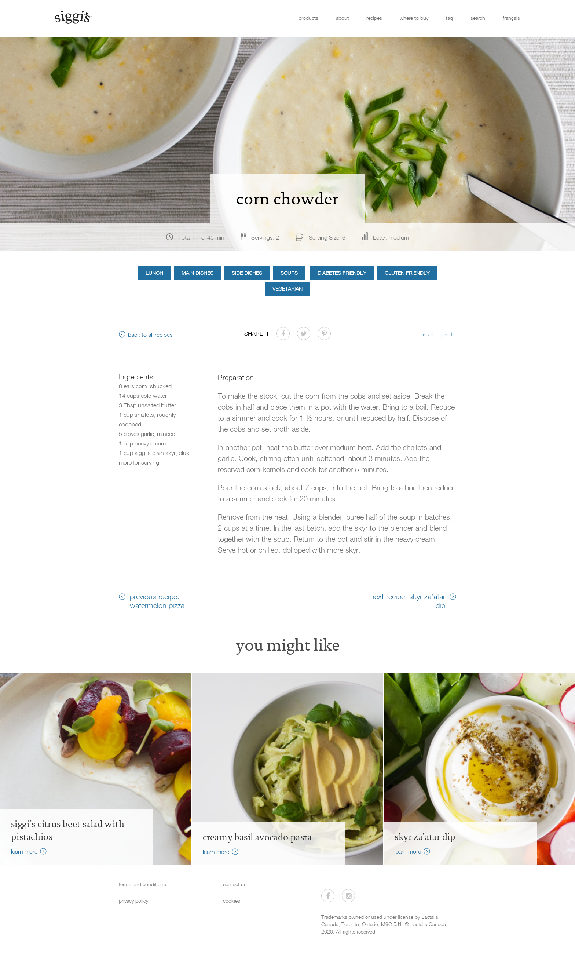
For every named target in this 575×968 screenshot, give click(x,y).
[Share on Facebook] (283, 333)
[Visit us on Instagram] (348, 895)
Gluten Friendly (407, 273)
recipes (374, 18)
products (308, 18)
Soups (289, 273)
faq (449, 18)
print (447, 334)
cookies (231, 901)
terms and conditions (142, 884)
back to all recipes (150, 334)
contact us (234, 884)
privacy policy (133, 901)
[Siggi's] (73, 17)
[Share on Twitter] (303, 333)
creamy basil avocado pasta (257, 837)
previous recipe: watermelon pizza (157, 600)
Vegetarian (287, 288)
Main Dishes (197, 273)
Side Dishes (247, 273)
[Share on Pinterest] (324, 333)
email (427, 334)
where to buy (414, 18)
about (342, 18)
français (511, 18)
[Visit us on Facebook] (327, 895)
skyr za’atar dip (425, 837)
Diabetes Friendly (342, 273)
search (477, 18)
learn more (24, 851)
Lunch (154, 273)
